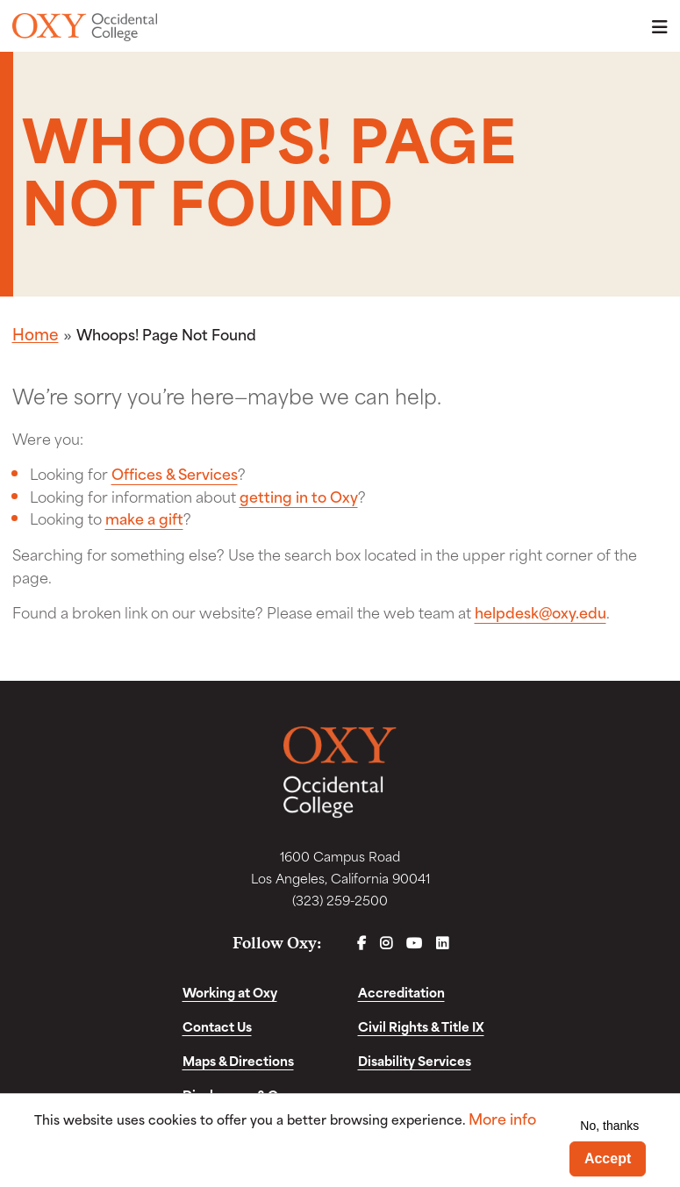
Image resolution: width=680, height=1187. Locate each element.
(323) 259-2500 (340, 900)
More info (502, 1118)
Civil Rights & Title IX (421, 1026)
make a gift (144, 517)
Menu (654, 27)
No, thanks (609, 1126)
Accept (607, 1158)
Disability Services (414, 1060)
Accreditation (401, 992)
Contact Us (217, 1026)
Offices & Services (174, 472)
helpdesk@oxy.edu (540, 611)
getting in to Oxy (299, 495)
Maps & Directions (238, 1060)
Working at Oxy (230, 992)
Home (35, 333)
